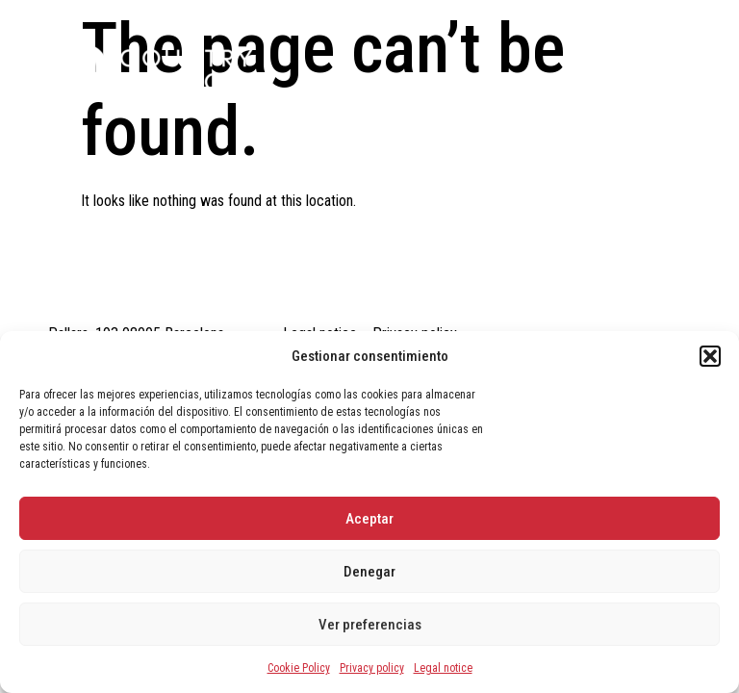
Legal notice (443, 668)
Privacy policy (372, 668)
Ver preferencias (370, 624)
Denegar (369, 571)
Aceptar (369, 518)
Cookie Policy (299, 668)
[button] (710, 356)
